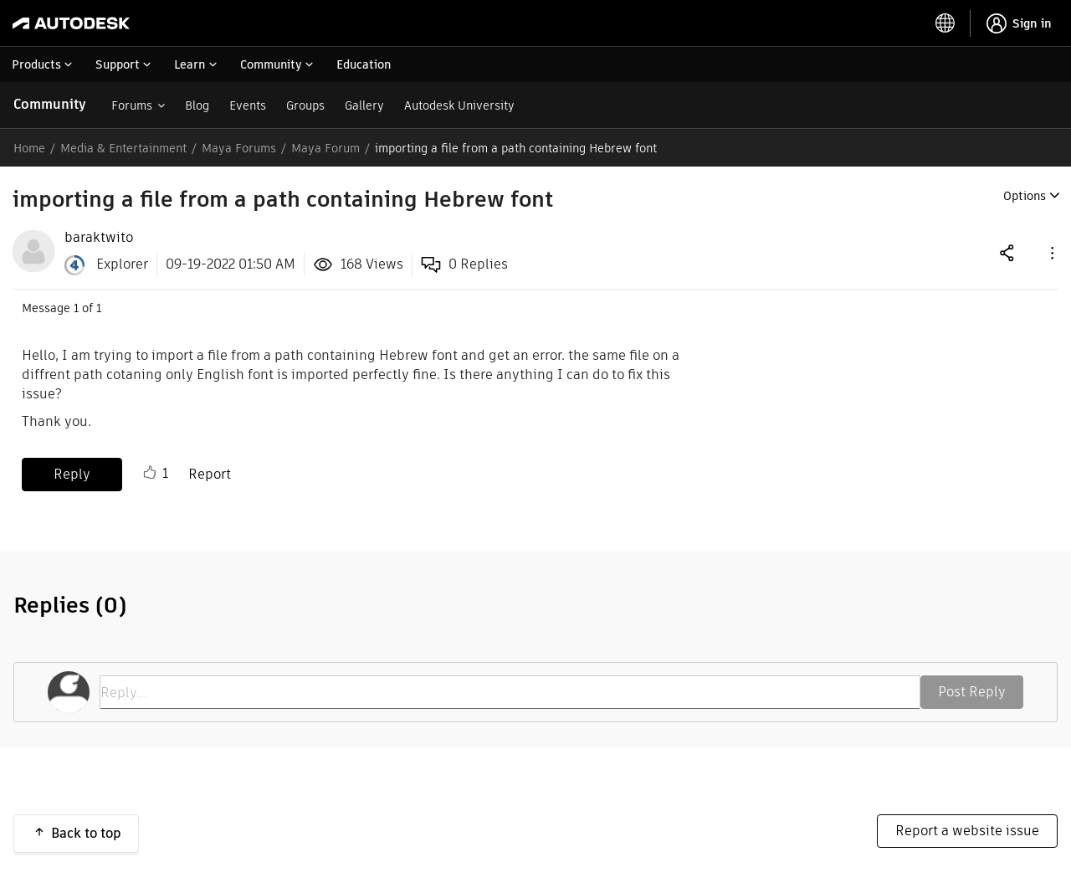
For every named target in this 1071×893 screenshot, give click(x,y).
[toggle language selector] (945, 23)
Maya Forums (239, 148)
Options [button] (1024, 195)
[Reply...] (510, 692)
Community (49, 104)
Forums (131, 105)
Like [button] (150, 473)
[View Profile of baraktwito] (98, 238)
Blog (197, 105)
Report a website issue (967, 830)
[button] (1051, 252)
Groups (305, 105)
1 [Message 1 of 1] (76, 308)
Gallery (364, 105)
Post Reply (972, 691)
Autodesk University (459, 105)
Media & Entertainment (123, 148)
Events (247, 105)
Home (29, 148)
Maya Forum (325, 148)
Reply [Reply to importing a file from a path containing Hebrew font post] (72, 474)
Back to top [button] (86, 833)
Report (209, 474)
